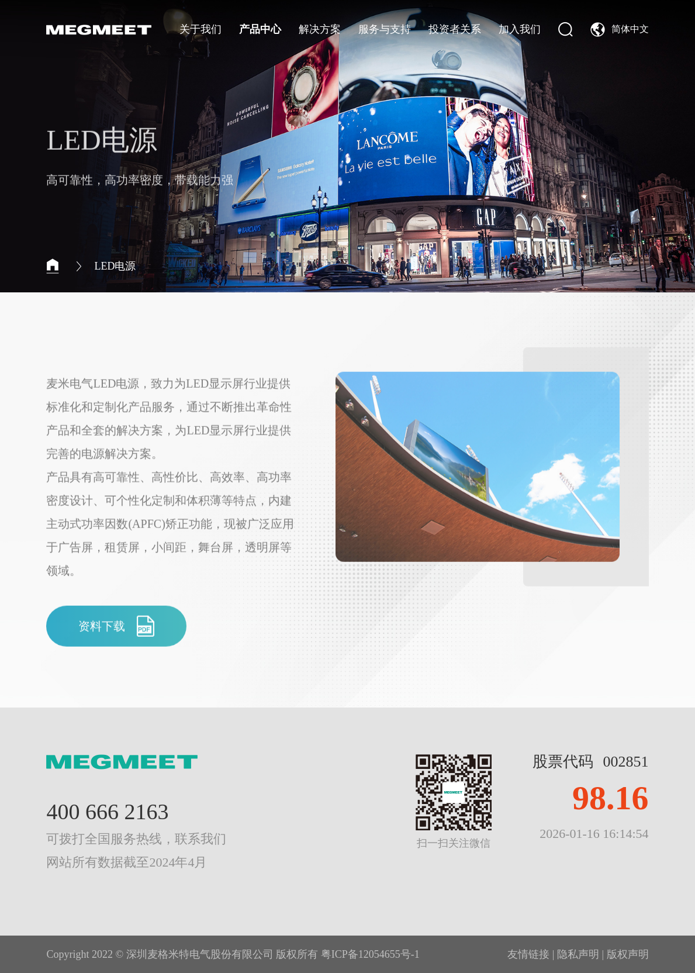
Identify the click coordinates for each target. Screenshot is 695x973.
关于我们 (200, 29)
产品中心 (260, 29)
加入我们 (520, 29)
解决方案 (320, 29)
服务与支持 (384, 29)
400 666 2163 (107, 811)
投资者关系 (454, 29)
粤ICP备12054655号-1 (370, 954)
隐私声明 (578, 954)
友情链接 (528, 954)
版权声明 (628, 954)
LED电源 (115, 266)
